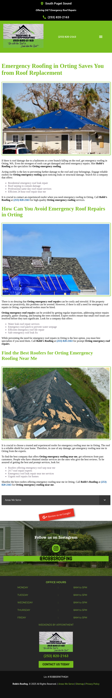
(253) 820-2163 (56, 656)
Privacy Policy (92, 684)
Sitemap (80, 684)
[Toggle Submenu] (104, 500)
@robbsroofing (56, 559)
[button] (100, 36)
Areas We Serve (66, 684)
